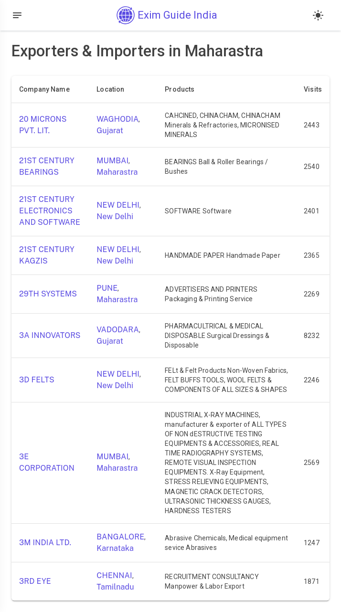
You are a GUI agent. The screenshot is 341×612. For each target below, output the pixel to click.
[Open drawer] (17, 15)
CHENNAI (114, 575)
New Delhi (114, 216)
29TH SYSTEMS (48, 293)
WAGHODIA (117, 119)
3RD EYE (35, 581)
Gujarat (109, 130)
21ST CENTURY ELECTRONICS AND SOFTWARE (49, 211)
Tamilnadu (115, 586)
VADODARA (117, 329)
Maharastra (117, 172)
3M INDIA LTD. (45, 542)
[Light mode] (318, 15)
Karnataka (115, 548)
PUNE (106, 288)
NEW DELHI (117, 205)
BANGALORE (120, 536)
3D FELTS (36, 379)
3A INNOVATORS (50, 335)
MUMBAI (112, 160)
